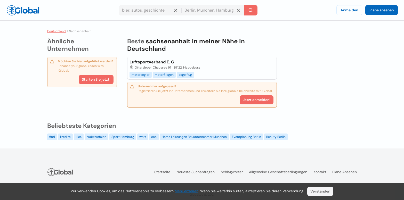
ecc (154, 137)
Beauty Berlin (276, 137)
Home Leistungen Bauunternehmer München (194, 137)
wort (142, 137)
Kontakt (319, 172)
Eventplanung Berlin (246, 137)
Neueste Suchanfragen (195, 172)
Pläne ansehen (381, 10)
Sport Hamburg (122, 137)
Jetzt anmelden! (256, 99)
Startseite (162, 172)
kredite (65, 137)
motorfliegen (164, 75)
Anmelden (349, 10)
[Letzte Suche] (250, 10)
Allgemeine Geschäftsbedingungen (278, 172)
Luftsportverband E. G (152, 62)
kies (79, 137)
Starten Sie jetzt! (96, 79)
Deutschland (56, 31)
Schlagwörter (232, 172)
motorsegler (141, 75)
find (52, 137)
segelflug (185, 75)
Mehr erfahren (186, 191)
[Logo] (23, 10)
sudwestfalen (96, 137)
